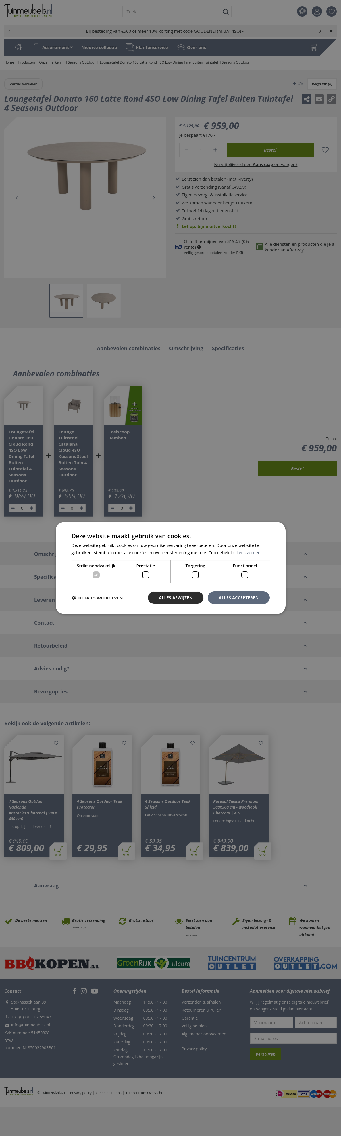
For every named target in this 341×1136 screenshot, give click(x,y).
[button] (97, 598)
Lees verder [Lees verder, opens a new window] (248, 552)
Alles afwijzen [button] (175, 597)
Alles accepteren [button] (239, 597)
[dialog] (171, 568)
